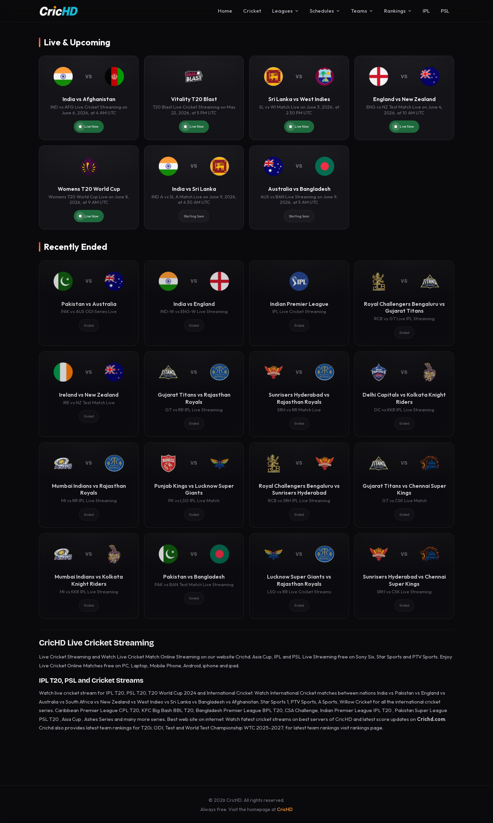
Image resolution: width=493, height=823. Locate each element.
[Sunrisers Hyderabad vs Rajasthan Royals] (299, 394)
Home (225, 11)
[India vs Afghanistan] (89, 98)
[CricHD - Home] (59, 10)
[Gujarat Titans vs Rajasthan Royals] (194, 394)
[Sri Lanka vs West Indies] (299, 98)
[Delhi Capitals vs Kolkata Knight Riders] (404, 394)
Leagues (285, 11)
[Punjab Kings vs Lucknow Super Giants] (194, 485)
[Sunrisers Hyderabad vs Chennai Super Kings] (404, 576)
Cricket (252, 11)
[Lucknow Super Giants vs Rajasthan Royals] (299, 576)
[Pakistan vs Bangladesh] (194, 576)
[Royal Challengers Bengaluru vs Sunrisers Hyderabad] (299, 485)
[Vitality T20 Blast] (194, 98)
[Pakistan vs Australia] (89, 303)
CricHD (285, 809)
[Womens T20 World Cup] (89, 187)
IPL (426, 11)
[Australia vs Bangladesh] (299, 187)
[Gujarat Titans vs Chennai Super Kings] (404, 485)
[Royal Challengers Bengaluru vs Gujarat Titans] (404, 303)
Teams (362, 11)
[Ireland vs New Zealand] (89, 394)
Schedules (325, 11)
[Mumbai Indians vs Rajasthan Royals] (89, 485)
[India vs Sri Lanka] (194, 187)
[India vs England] (194, 303)
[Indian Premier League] (299, 303)
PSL (445, 11)
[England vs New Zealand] (404, 98)
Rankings (398, 11)
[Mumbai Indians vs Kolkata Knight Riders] (89, 576)
